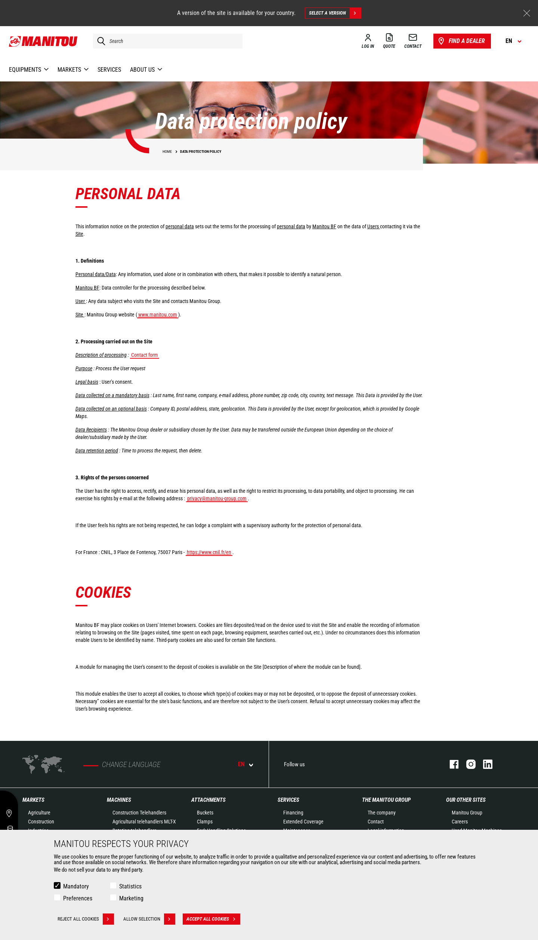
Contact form (144, 355)
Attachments (208, 800)
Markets (33, 800)
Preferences (77, 898)
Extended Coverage (303, 822)
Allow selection (149, 919)
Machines (119, 800)
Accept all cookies (213, 919)
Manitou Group (467, 813)
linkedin (484, 764)
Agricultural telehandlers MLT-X (144, 822)
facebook (450, 764)
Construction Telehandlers (139, 813)
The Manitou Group (386, 800)
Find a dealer (461, 41)
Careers (460, 822)
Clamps (205, 822)
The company (382, 813)
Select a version (335, 13)
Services (288, 800)
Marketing (131, 898)
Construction (41, 822)
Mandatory (76, 886)
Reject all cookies (86, 919)
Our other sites (466, 800)
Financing (293, 813)
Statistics (130, 886)
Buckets (205, 813)
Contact (376, 822)
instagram (467, 764)
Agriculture (39, 813)
